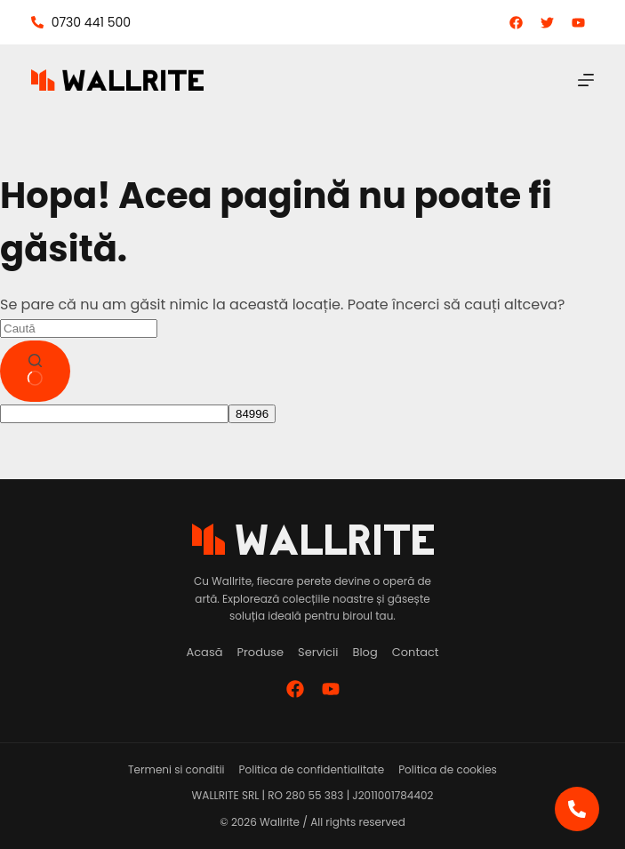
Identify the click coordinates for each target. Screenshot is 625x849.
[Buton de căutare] (35, 371)
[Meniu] (586, 80)
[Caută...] (78, 328)
